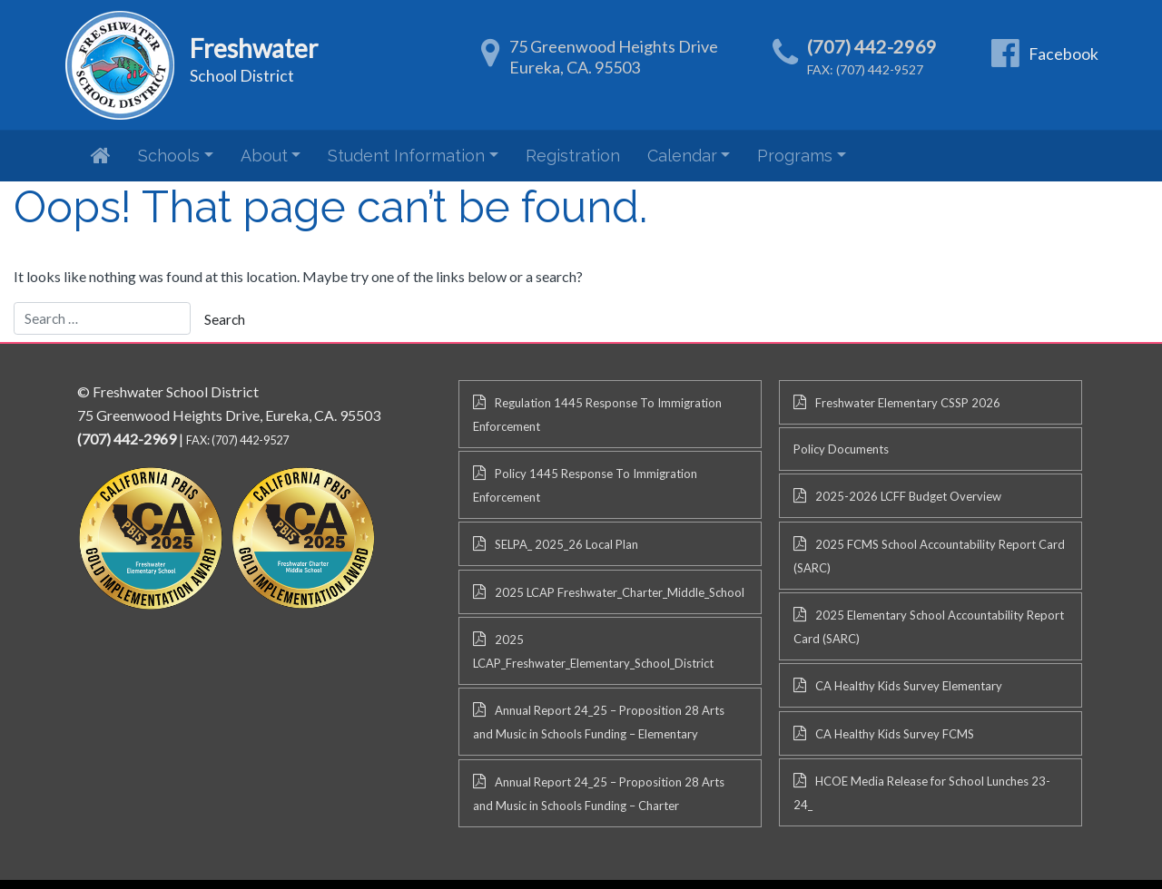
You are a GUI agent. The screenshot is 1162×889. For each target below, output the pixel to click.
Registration (573, 155)
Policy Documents (841, 449)
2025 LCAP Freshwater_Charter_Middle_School (619, 592)
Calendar (682, 155)
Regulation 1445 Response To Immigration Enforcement (597, 415)
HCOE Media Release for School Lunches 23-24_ (921, 793)
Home (100, 155)
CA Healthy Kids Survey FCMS (894, 734)
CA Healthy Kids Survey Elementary (908, 686)
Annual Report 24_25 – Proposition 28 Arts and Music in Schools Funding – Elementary (598, 722)
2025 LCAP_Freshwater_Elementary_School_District (593, 651)
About (264, 155)
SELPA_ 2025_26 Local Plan (566, 544)
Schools (169, 155)
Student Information (406, 155)
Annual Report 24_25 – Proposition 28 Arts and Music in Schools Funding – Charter (598, 794)
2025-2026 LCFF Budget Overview (908, 496)
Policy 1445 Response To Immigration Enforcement (585, 485)
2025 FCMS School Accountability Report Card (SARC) (929, 556)
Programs (794, 155)
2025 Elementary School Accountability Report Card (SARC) (928, 627)
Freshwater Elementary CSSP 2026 (907, 403)
